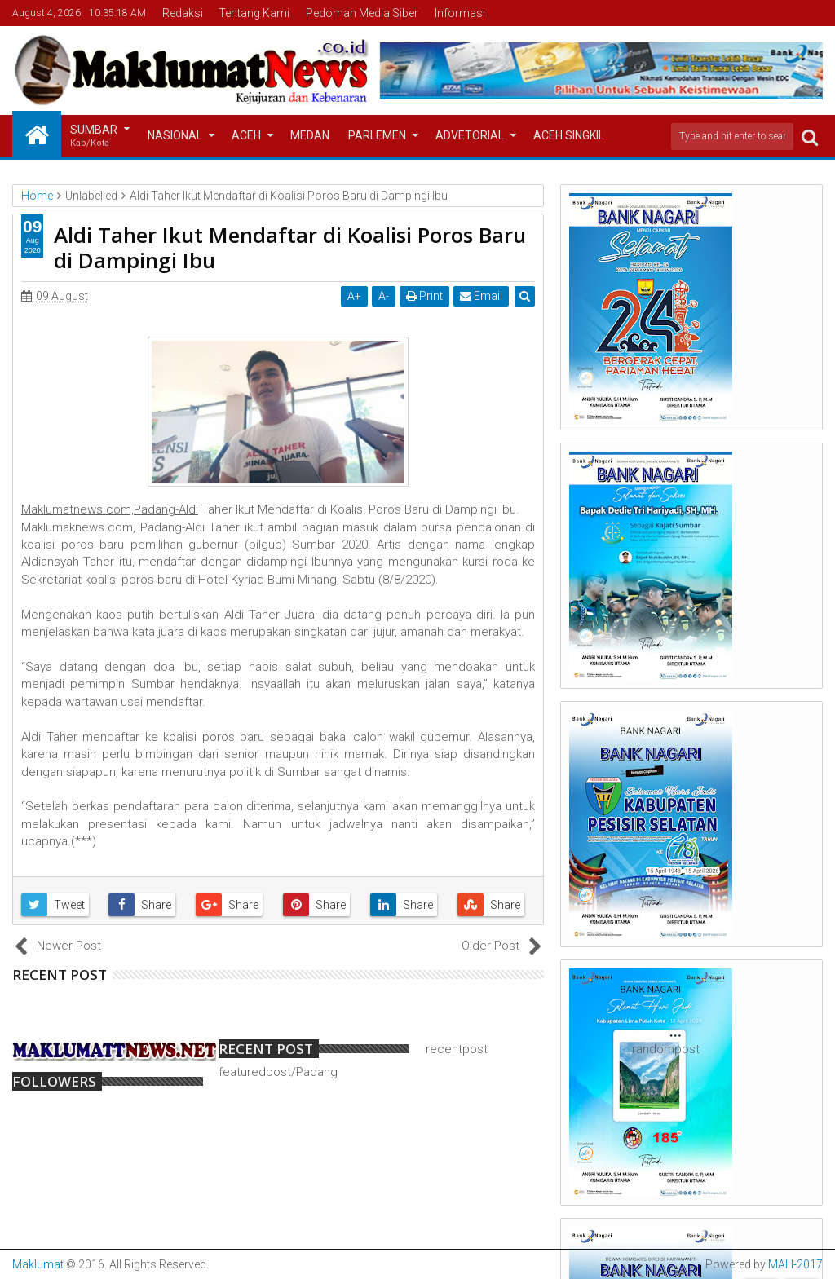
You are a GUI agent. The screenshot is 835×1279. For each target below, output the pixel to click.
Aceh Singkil (568, 135)
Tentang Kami (254, 13)
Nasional (175, 135)
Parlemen (377, 135)
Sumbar (93, 136)
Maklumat (38, 1264)
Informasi (460, 13)
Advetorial (469, 135)
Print (424, 295)
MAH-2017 (795, 1264)
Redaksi (182, 13)
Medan (309, 135)
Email (481, 295)
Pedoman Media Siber (362, 13)
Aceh (246, 135)
